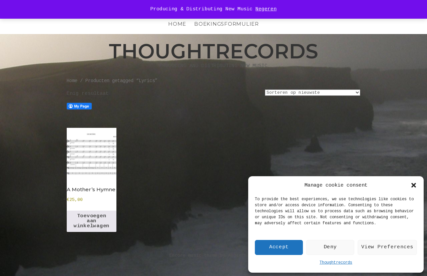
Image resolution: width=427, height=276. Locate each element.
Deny (330, 247)
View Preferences (387, 247)
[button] (413, 185)
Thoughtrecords (336, 262)
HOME (177, 24)
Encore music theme (193, 255)
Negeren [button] (266, 9)
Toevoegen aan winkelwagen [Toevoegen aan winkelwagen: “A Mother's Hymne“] (91, 221)
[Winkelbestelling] (312, 92)
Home (72, 80)
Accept (279, 247)
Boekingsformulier (226, 24)
